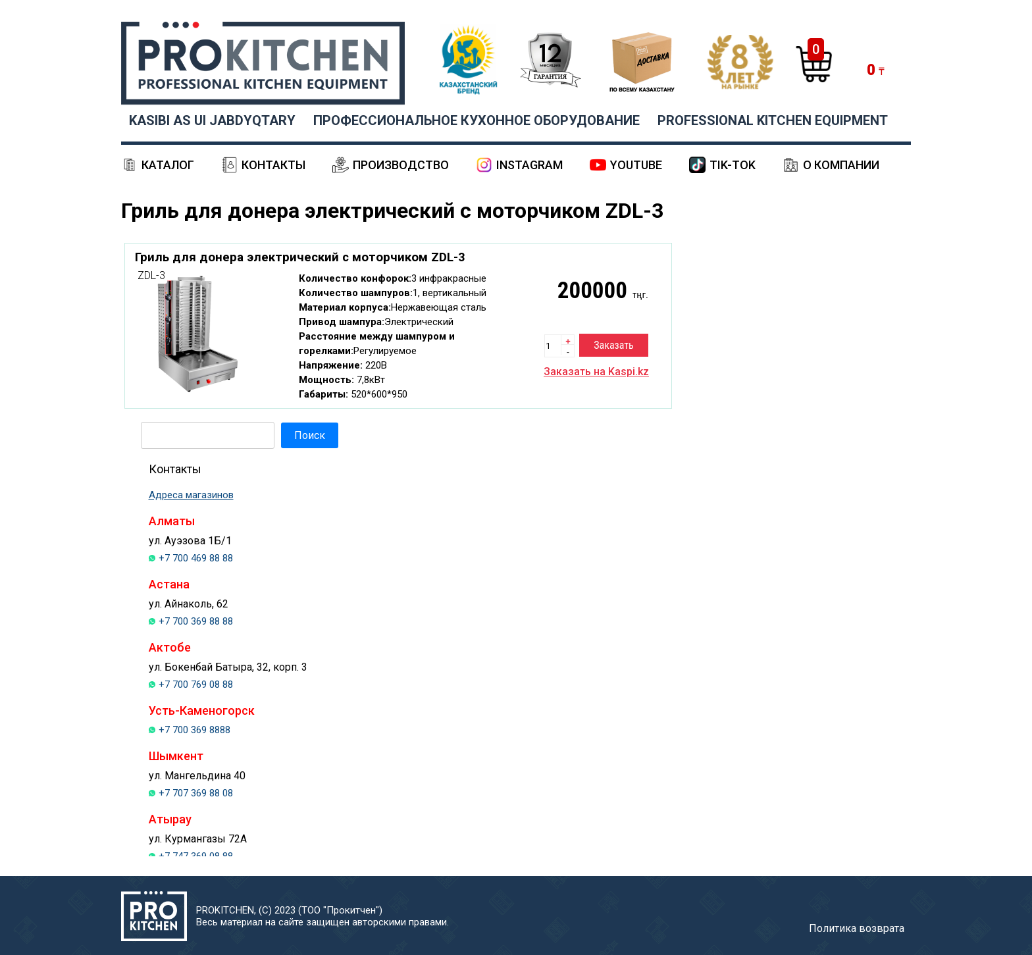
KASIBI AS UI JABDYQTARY (212, 120)
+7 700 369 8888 (194, 730)
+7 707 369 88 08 (196, 793)
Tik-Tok (733, 165)
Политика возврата (856, 928)
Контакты (273, 165)
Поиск (309, 435)
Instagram (529, 165)
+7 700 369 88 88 (196, 621)
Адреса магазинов (191, 495)
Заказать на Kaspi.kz (596, 371)
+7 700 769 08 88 (196, 684)
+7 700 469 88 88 (196, 558)
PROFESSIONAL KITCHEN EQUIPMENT (773, 120)
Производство (401, 165)
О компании (841, 165)
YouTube (636, 165)
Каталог (168, 165)
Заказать (613, 345)
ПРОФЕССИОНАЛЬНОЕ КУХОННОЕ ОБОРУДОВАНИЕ (476, 120)
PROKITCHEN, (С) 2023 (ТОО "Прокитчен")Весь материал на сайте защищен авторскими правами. (322, 916)
